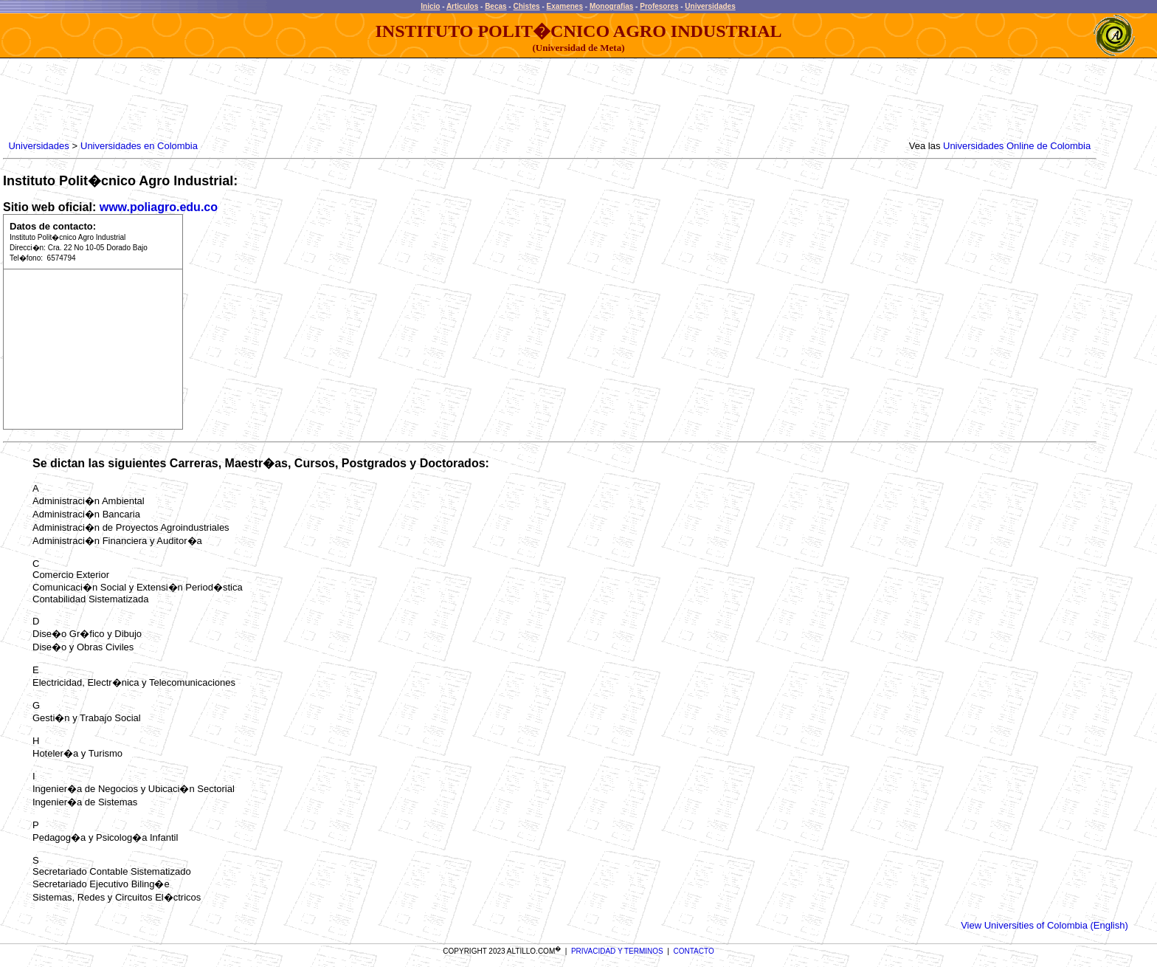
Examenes (565, 6)
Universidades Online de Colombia (1017, 145)
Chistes (526, 6)
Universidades (710, 6)
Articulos (462, 6)
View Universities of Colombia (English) (1044, 925)
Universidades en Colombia (139, 145)
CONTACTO (694, 951)
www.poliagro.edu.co (159, 207)
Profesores (659, 6)
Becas (495, 6)
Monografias (611, 6)
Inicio (430, 6)
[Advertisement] (274, 99)
